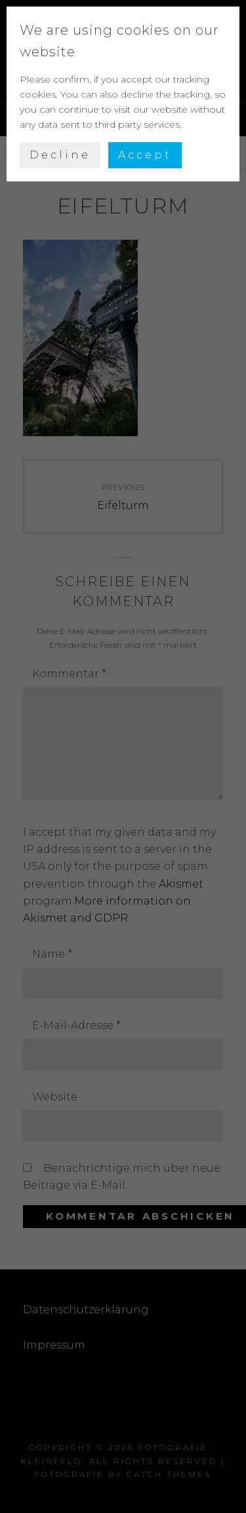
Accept (145, 155)
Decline (60, 155)
